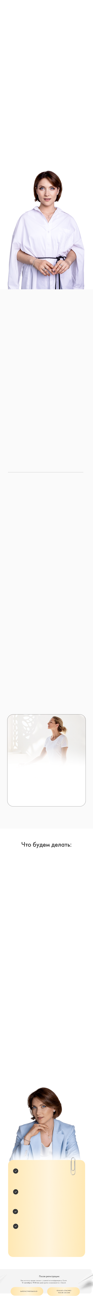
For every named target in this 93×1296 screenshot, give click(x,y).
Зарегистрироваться (28, 1291)
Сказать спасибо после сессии (64, 1291)
